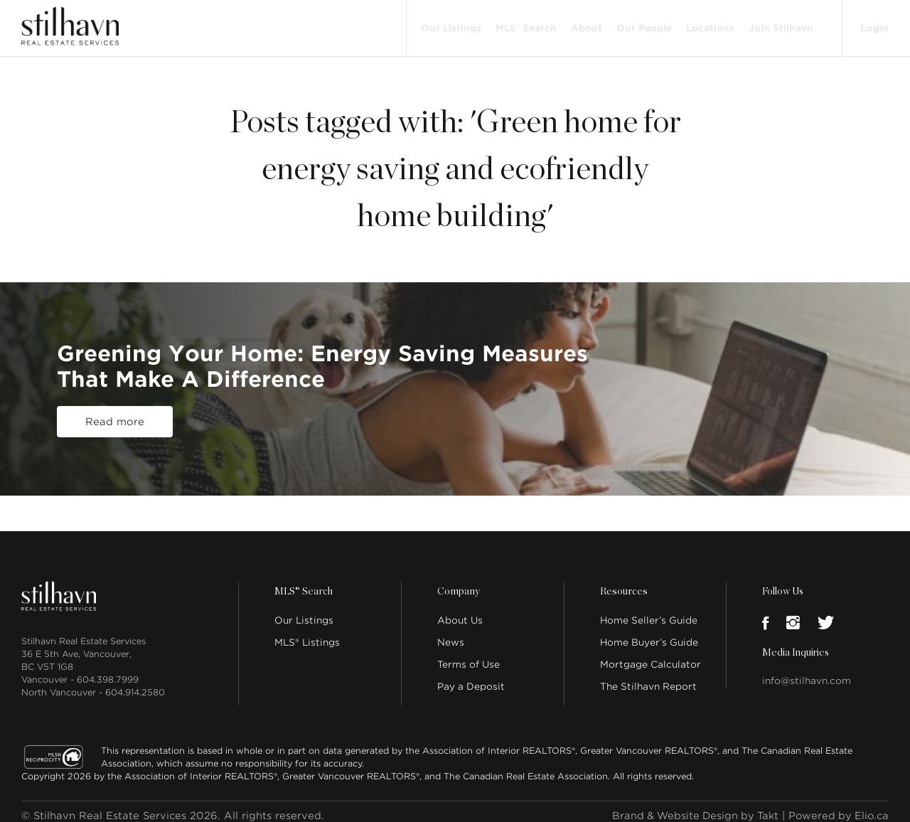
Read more (114, 413)
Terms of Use (468, 656)
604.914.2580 (135, 683)
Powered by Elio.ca (837, 807)
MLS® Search (524, 23)
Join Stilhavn (779, 23)
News (450, 634)
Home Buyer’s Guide (649, 634)
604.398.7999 (108, 671)
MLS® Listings (307, 634)
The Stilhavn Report (648, 678)
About (585, 23)
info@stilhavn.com (806, 672)
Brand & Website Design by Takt (690, 807)
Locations (709, 23)
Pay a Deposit (471, 678)
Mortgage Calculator (650, 656)
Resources (623, 583)
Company (457, 583)
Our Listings (449, 23)
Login (874, 22)
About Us (460, 612)
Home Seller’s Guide (648, 612)
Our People (642, 23)
